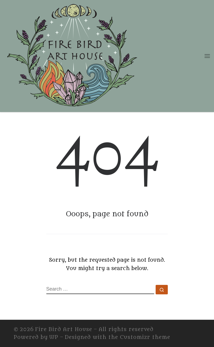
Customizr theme (145, 337)
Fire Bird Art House (63, 329)
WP (53, 337)
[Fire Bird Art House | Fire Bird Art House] (71, 54)
